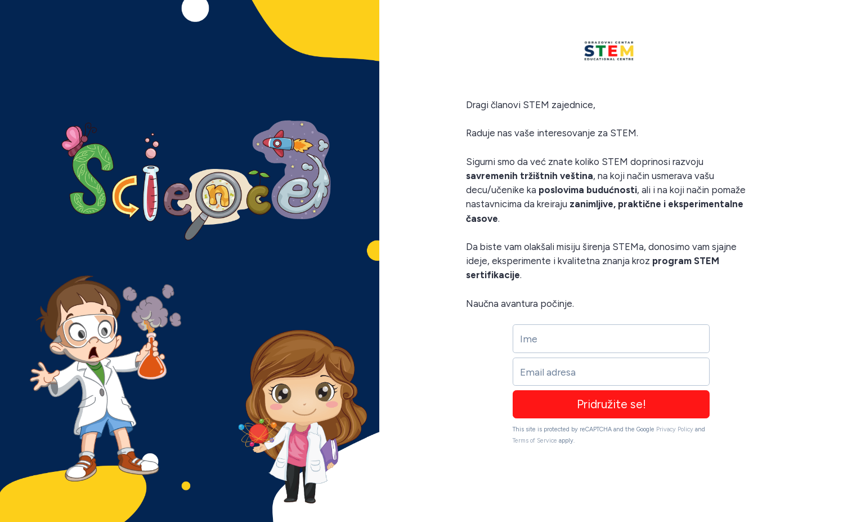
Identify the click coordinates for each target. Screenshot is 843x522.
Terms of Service (535, 440)
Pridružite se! (611, 404)
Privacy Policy (674, 429)
